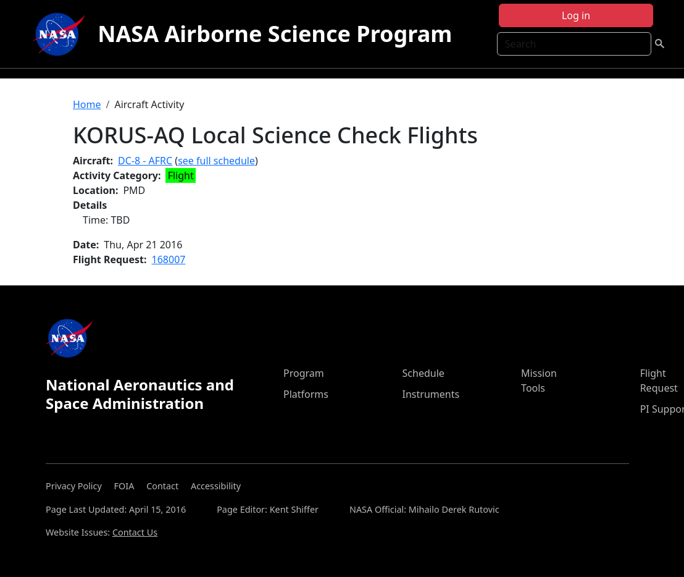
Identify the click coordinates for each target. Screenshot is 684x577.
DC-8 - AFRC (145, 160)
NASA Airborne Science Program (275, 34)
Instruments (431, 394)
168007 (169, 259)
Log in (576, 15)
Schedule (423, 373)
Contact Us (134, 532)
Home (87, 104)
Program (303, 373)
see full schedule (216, 160)
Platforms (305, 394)
